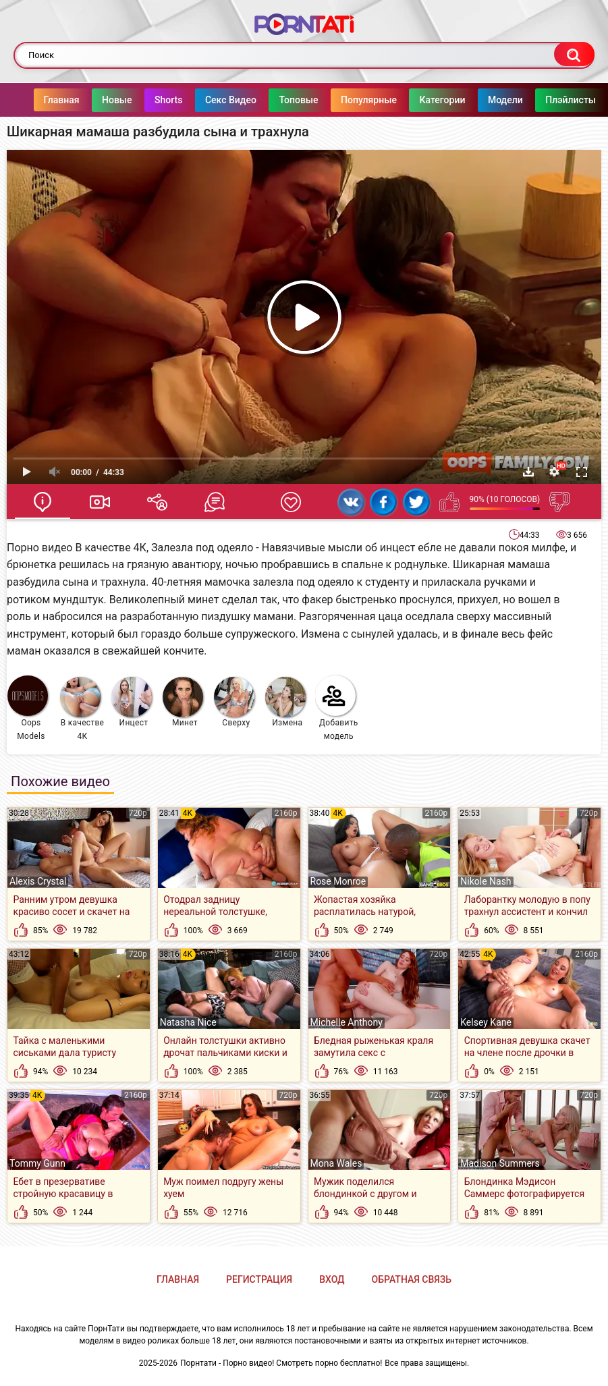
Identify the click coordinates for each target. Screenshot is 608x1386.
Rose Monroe (338, 881)
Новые (117, 99)
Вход (331, 1279)
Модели (505, 99)
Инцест (131, 702)
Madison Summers (500, 1163)
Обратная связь (411, 1279)
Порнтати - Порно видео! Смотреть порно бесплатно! (281, 1363)
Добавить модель (336, 708)
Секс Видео (230, 99)
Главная (62, 99)
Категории (443, 99)
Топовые (299, 99)
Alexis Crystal (37, 881)
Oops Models (27, 708)
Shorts (169, 99)
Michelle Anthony (346, 1022)
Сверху (234, 702)
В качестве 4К (82, 709)
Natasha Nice (188, 1022)
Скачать (528, 472)
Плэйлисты (571, 99)
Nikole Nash (485, 881)
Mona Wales (336, 1163)
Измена (285, 702)
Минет (183, 702)
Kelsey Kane (486, 1022)
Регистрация (259, 1279)
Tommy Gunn (37, 1163)
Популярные (369, 99)
